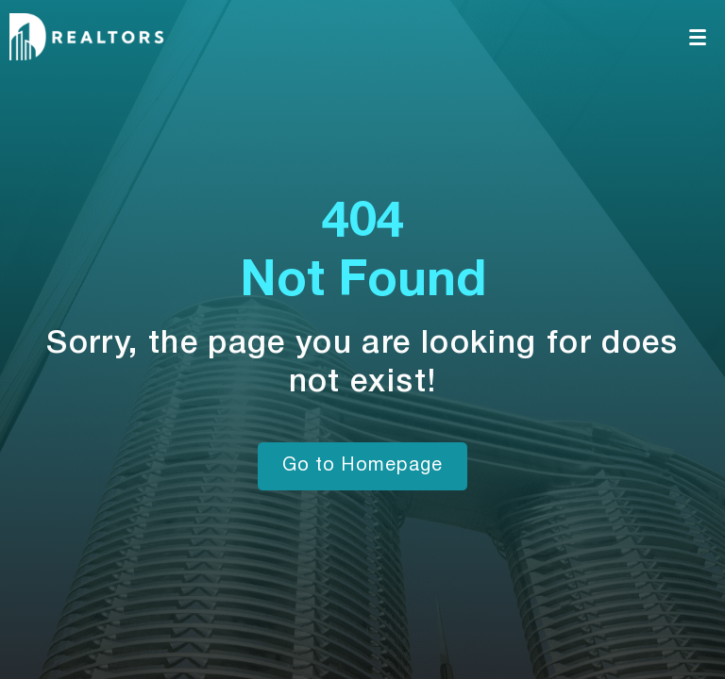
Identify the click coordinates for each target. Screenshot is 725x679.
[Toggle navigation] (698, 36)
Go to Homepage (362, 465)
